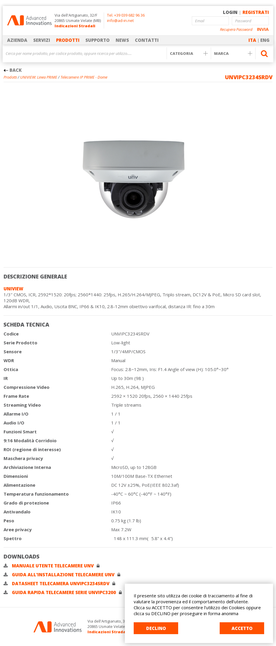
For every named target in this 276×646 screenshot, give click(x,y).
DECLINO (156, 628)
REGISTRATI (256, 12)
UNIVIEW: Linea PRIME (38, 77)
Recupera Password (236, 29)
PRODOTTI (67, 40)
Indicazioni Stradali (75, 25)
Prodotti (10, 77)
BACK (13, 70)
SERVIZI (41, 40)
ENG (264, 40)
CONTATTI (147, 40)
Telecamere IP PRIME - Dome (83, 77)
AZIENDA (17, 40)
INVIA (263, 29)
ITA (252, 40)
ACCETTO (242, 628)
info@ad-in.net (120, 20)
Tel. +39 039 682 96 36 (126, 15)
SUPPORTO (97, 40)
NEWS (122, 40)
